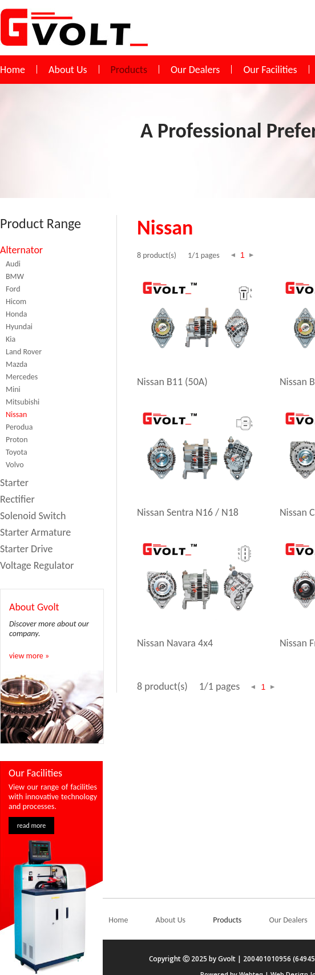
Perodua (19, 427)
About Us (68, 69)
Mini (13, 389)
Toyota (16, 452)
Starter (14, 482)
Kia (10, 339)
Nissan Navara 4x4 (175, 643)
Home (12, 69)
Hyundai (19, 326)
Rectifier (17, 499)
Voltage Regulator (37, 565)
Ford (13, 289)
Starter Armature (35, 532)
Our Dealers (195, 69)
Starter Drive (26, 549)
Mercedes (22, 377)
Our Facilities (270, 69)
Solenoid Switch (33, 515)
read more (31, 826)
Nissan (16, 414)
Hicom (16, 301)
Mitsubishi (22, 402)
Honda (16, 314)
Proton (17, 439)
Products (129, 69)
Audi (13, 264)
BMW (15, 276)
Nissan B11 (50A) (172, 382)
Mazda (16, 364)
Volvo (15, 465)
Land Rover (24, 352)
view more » (29, 656)
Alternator (21, 250)
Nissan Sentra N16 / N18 (188, 512)
